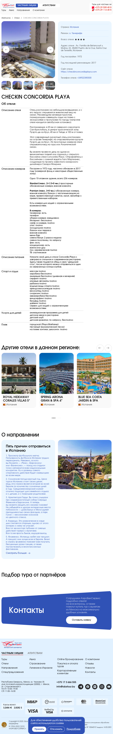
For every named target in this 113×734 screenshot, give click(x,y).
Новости (90, 668)
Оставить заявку (81, 620)
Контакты (90, 672)
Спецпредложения (12, 672)
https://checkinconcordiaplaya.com (79, 72)
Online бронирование (70, 659)
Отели (17, 18)
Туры (3, 10)
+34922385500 (84, 78)
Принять (39, 729)
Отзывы (89, 663)
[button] (50, 49)
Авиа (11, 10)
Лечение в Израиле (40, 668)
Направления (23, 10)
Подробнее (73, 729)
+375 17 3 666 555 (66, 682)
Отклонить (56, 729)
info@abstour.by (65, 686)
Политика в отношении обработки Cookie (95, 723)
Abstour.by (6, 18)
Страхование (37, 663)
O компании (39, 10)
